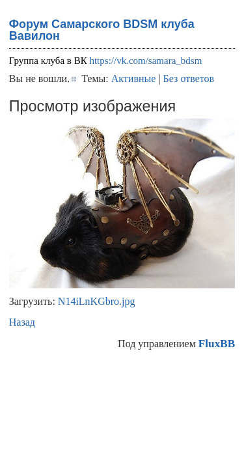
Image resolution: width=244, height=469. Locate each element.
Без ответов (188, 78)
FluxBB (216, 343)
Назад (22, 322)
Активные (133, 78)
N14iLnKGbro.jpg (96, 301)
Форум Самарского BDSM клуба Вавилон (102, 30)
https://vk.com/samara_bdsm (145, 60)
